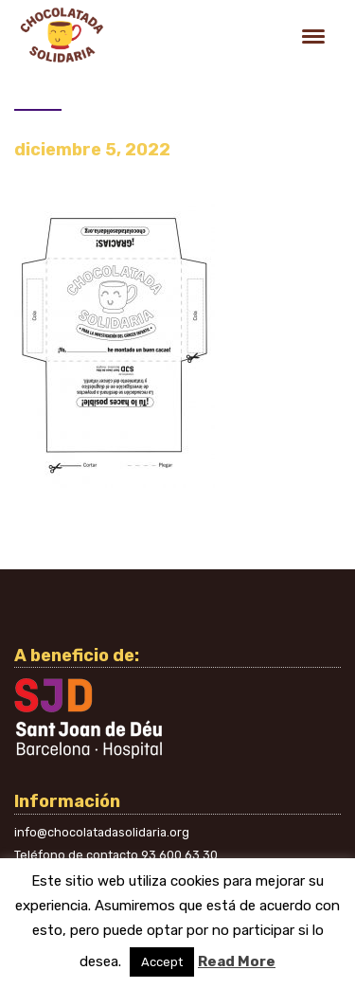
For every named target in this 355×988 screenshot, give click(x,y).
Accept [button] (162, 962)
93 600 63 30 (179, 855)
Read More (236, 961)
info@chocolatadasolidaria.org (101, 832)
